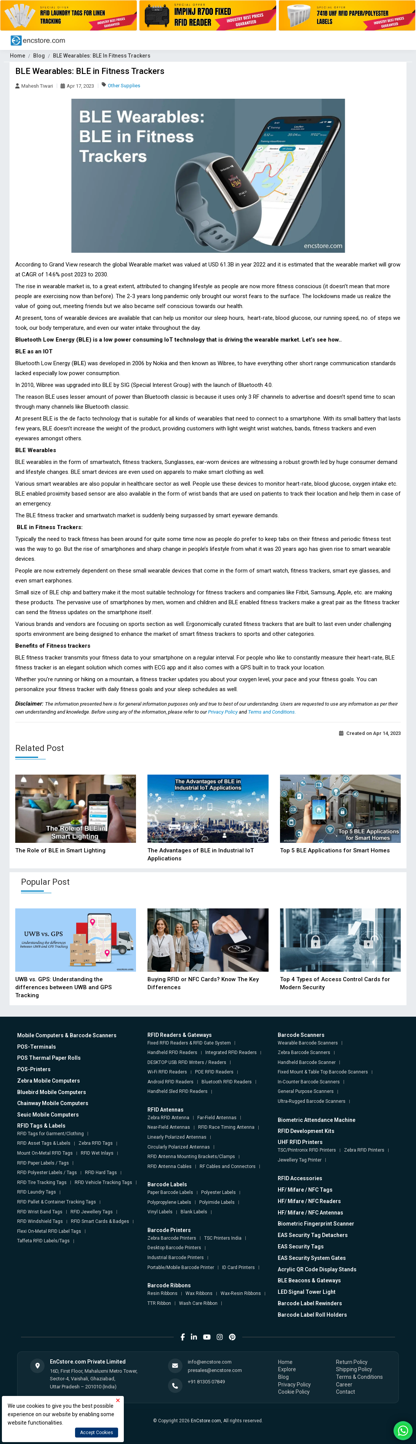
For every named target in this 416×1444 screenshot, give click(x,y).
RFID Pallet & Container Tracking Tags (56, 1202)
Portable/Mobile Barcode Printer (180, 1267)
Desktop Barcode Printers (174, 1247)
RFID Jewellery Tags (91, 1212)
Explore (287, 1369)
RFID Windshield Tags (40, 1221)
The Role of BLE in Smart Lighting (60, 850)
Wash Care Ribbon (198, 1303)
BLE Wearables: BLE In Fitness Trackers (101, 56)
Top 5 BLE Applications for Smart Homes (335, 850)
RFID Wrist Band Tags (39, 1212)
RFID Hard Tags (101, 1172)
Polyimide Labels (217, 1202)
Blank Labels (194, 1212)
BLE (79, 363)
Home (17, 56)
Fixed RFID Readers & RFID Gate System (189, 1043)
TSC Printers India (223, 1238)
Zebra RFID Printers (364, 1150)
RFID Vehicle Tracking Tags (103, 1182)
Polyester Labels (218, 1192)
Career (344, 1384)
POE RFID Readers (214, 1072)
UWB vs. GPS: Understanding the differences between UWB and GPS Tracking (63, 987)
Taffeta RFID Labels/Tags (43, 1240)
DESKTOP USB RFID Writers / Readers (186, 1062)
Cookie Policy (294, 1392)
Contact (345, 1392)
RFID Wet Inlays (97, 1153)
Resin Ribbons (162, 1293)
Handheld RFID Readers (172, 1052)
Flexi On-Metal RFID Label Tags (49, 1231)
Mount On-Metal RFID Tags (45, 1153)
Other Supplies (124, 85)
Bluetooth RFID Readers (227, 1082)
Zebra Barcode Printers (171, 1238)
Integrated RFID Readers (231, 1052)
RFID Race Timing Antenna (226, 1127)
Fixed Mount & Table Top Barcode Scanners (323, 1072)
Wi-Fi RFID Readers (167, 1072)
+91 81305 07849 (206, 1382)
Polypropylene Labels (169, 1202)
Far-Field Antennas (217, 1117)
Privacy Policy (223, 712)
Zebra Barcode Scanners (304, 1052)
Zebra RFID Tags (95, 1143)
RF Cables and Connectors (228, 1166)
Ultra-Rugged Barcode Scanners (312, 1101)
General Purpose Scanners (306, 1091)
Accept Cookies (96, 1432)
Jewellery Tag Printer (300, 1160)
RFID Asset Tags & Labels (43, 1143)
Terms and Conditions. (272, 712)
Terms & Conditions (359, 1377)
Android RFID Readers (170, 1082)
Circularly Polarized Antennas (178, 1147)
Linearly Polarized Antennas (176, 1137)
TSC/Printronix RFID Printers (307, 1150)
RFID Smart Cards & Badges (100, 1221)
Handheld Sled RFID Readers (177, 1091)
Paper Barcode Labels (170, 1192)
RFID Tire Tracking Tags (42, 1182)
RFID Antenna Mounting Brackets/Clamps (191, 1156)
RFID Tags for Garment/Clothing (50, 1133)
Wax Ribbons (199, 1293)
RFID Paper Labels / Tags (43, 1163)
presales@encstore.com (215, 1370)
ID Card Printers (238, 1267)
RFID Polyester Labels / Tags (47, 1172)
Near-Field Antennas (168, 1127)
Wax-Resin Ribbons (241, 1293)
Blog (39, 56)
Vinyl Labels (160, 1212)
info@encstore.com (210, 1362)
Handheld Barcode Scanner (307, 1062)
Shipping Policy (354, 1369)
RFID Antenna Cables (169, 1166)
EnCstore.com (206, 1420)
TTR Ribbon (159, 1303)
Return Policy (352, 1362)
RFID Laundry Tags (36, 1192)
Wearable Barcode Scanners (308, 1043)
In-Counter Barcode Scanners (309, 1082)
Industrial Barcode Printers (175, 1257)
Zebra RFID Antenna (168, 1117)
